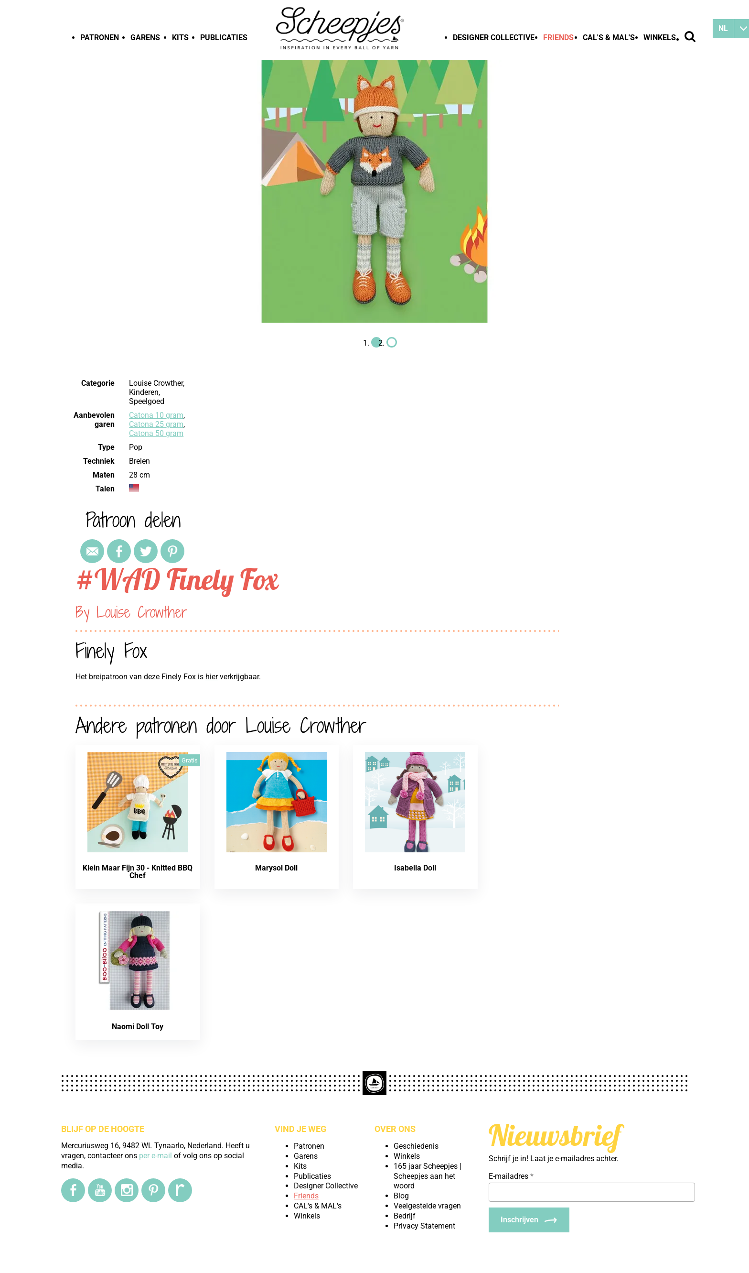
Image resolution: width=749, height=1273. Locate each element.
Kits (180, 37)
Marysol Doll (276, 867)
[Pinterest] (153, 1190)
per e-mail (155, 1155)
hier (211, 676)
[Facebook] (73, 1190)
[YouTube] (100, 1190)
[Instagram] (127, 1190)
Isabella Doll (415, 867)
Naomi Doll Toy (137, 1026)
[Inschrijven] (529, 1220)
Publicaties (223, 37)
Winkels (659, 37)
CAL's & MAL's (609, 37)
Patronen (99, 37)
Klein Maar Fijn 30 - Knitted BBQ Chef (138, 871)
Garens (145, 37)
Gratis (190, 760)
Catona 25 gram (156, 424)
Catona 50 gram (156, 433)
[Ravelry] (180, 1190)
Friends (558, 37)
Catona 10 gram (156, 415)
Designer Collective (494, 37)
